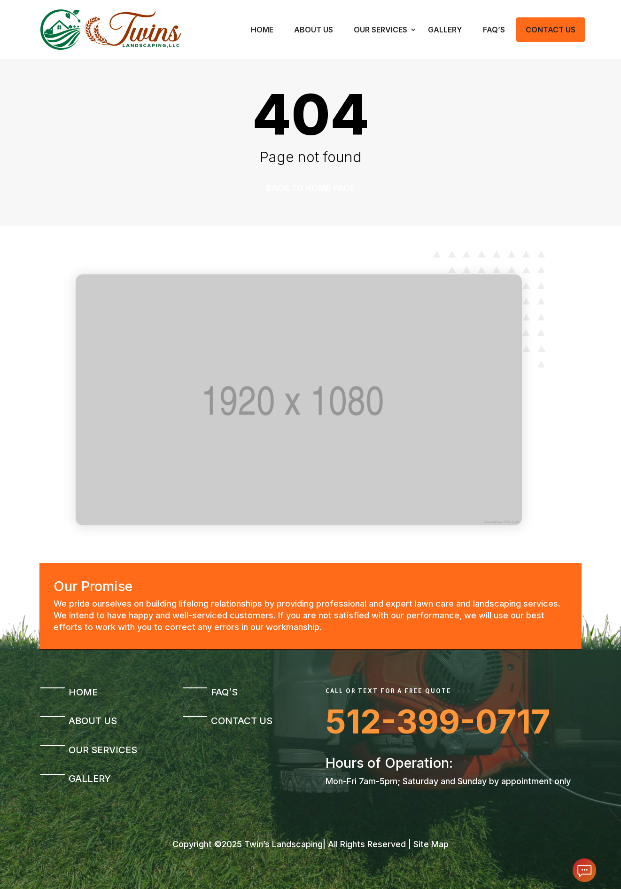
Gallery (445, 29)
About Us (313, 29)
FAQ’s (494, 29)
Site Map (431, 844)
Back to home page (310, 188)
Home (262, 29)
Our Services (380, 29)
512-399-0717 (438, 721)
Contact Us (550, 29)
